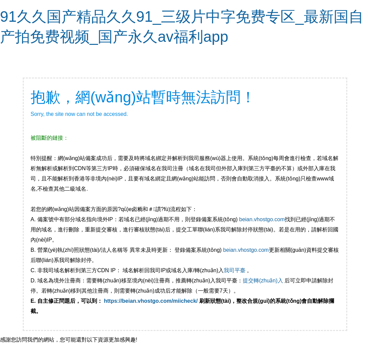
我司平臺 (235, 270)
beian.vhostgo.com (261, 219)
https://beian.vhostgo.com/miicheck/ (151, 301)
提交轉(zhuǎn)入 (263, 280)
